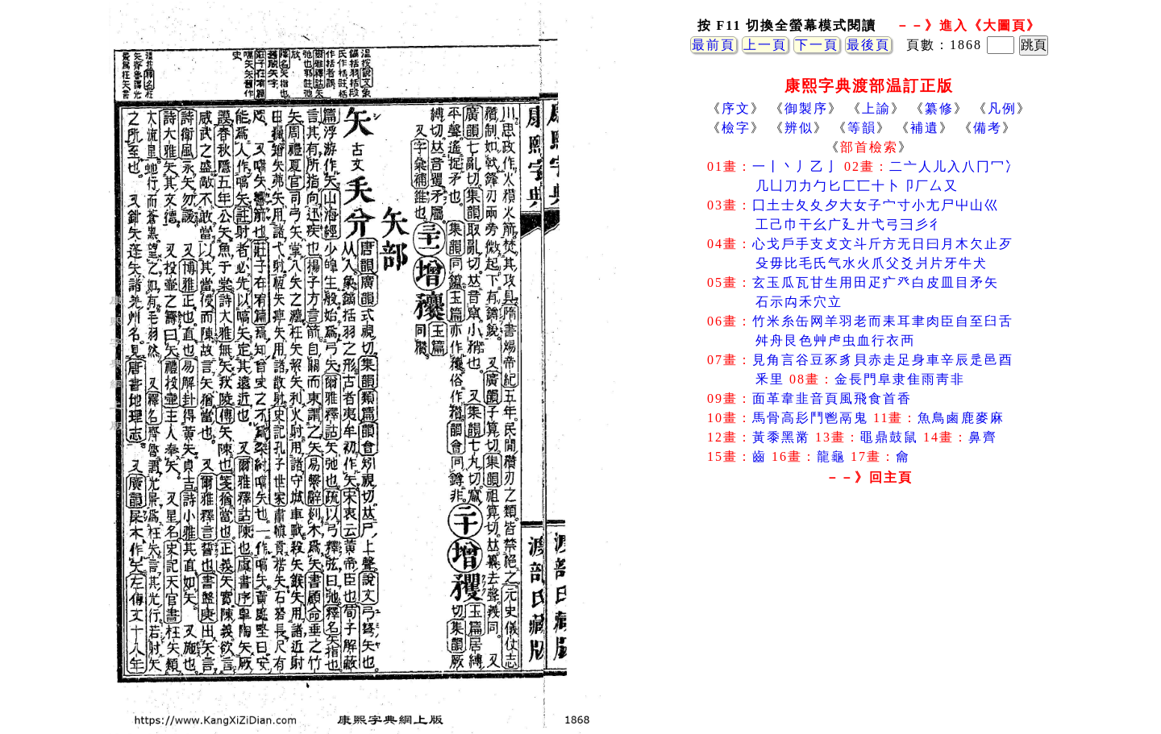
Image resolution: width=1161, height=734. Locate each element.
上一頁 (765, 45)
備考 (987, 128)
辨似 (799, 128)
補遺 (924, 128)
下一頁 (816, 45)
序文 (736, 108)
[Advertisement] (869, 619)
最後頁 (868, 45)
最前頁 (713, 45)
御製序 (806, 108)
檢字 (736, 128)
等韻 (861, 128)
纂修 (939, 108)
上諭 (876, 108)
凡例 (1002, 108)
